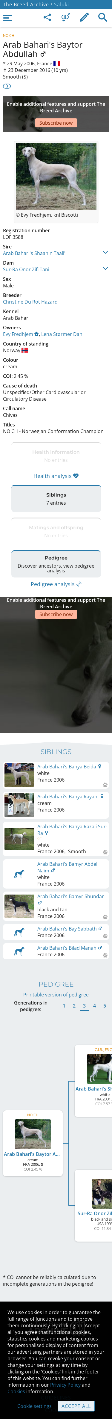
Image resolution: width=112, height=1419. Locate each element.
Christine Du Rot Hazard (30, 284)
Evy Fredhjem (21, 316)
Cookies (16, 1391)
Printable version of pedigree (56, 948)
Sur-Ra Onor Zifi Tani (26, 251)
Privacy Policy (65, 1385)
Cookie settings (34, 1406)
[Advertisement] (56, 105)
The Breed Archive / (28, 4)
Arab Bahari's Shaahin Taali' (34, 235)
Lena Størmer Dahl (62, 316)
